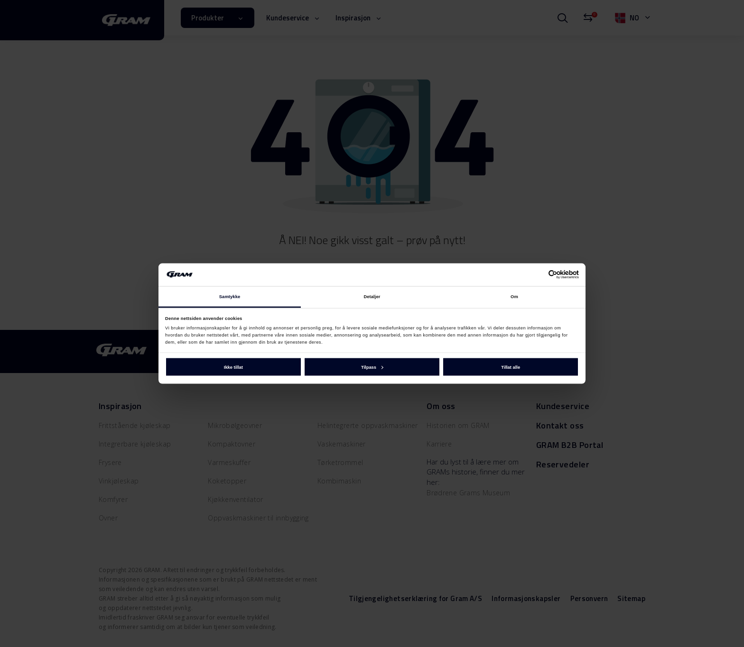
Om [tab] (514, 296)
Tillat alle (510, 367)
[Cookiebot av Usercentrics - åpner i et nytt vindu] (537, 274)
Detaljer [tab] (371, 296)
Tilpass (372, 367)
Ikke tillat (233, 367)
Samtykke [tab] (230, 296)
